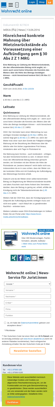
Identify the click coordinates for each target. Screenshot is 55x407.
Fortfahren (12, 402)
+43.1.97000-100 (14, 370)
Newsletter (50, 2)
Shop (42, 2)
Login (32, 2)
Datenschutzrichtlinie (30, 323)
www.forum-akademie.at (33, 339)
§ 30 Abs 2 (17, 127)
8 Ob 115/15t (28, 89)
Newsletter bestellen (27, 350)
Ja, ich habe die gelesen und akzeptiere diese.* (28, 324)
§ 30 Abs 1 (33, 135)
